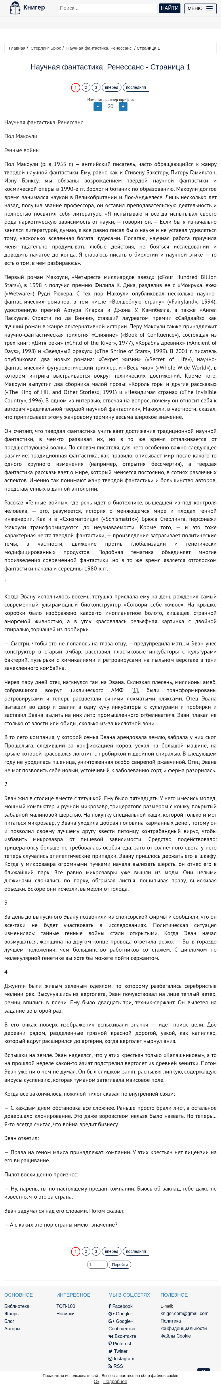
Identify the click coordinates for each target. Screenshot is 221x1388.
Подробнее (115, 1381)
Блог (9, 1321)
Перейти (120, 1264)
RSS (115, 1366)
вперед (111, 87)
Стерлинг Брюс (46, 48)
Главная (17, 48)
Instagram (121, 1358)
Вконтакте (122, 1336)
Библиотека (16, 1306)
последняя (136, 87)
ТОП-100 (65, 1306)
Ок (96, 1381)
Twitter (117, 1351)
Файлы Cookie (176, 1336)
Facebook (120, 1306)
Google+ (120, 1313)
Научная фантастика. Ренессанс (99, 48)
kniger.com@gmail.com (185, 1313)
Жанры (12, 1313)
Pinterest (119, 1343)
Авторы (12, 1328)
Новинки (65, 1313)
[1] (134, 690)
